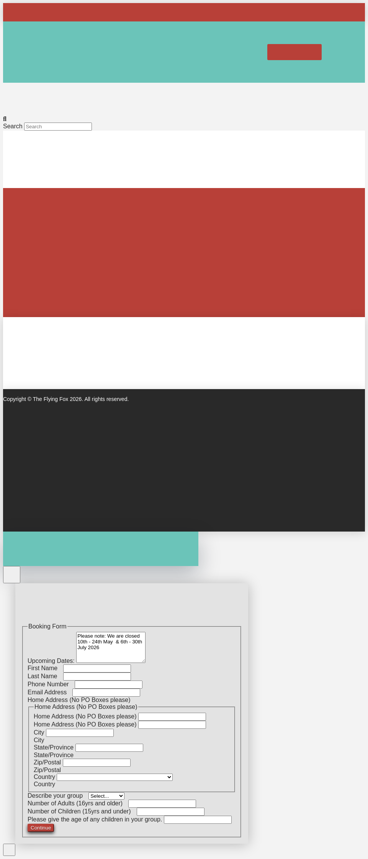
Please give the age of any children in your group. (96, 819)
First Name (45, 668)
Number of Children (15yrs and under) (82, 811)
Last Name (45, 676)
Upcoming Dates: (52, 661)
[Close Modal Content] (9, 850)
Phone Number (51, 684)
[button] (253, 52)
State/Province (54, 747)
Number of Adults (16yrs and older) (78, 803)
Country (45, 777)
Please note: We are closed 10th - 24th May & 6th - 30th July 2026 (111, 647)
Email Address (50, 692)
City (40, 732)
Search (13, 126)
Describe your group (58, 795)
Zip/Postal (48, 762)
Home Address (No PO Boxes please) (86, 716)
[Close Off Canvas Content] (11, 574)
